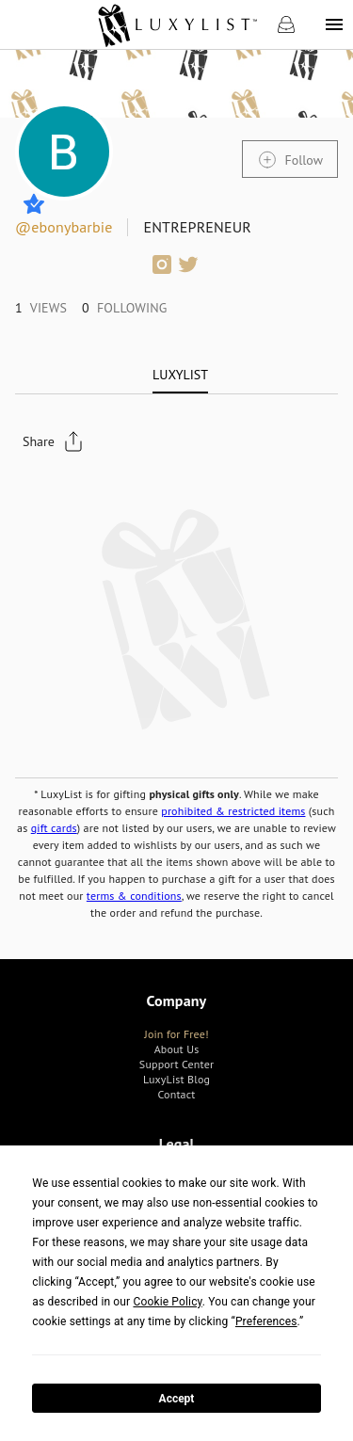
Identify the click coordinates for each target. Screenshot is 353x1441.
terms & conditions (134, 896)
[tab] (180, 374)
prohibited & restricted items (233, 811)
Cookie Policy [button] (167, 1301)
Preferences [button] (266, 1321)
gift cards (54, 828)
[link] (176, 24)
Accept (177, 1398)
